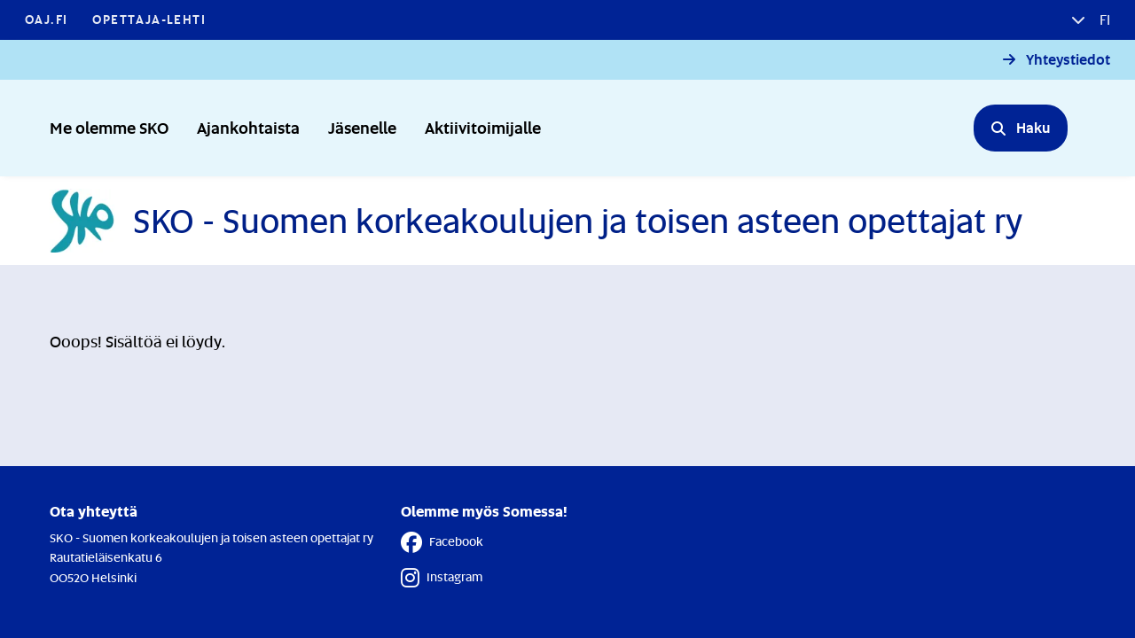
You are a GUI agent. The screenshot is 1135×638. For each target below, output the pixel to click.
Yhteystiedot (1068, 60)
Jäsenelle (362, 127)
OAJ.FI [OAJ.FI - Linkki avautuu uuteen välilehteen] (46, 19)
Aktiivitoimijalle (483, 127)
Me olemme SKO (109, 127)
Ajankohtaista (248, 127)
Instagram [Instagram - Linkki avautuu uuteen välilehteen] (441, 577)
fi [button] (1103, 19)
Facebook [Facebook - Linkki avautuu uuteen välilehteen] (442, 542)
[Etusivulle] (536, 221)
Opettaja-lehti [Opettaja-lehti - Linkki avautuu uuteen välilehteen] (149, 19)
